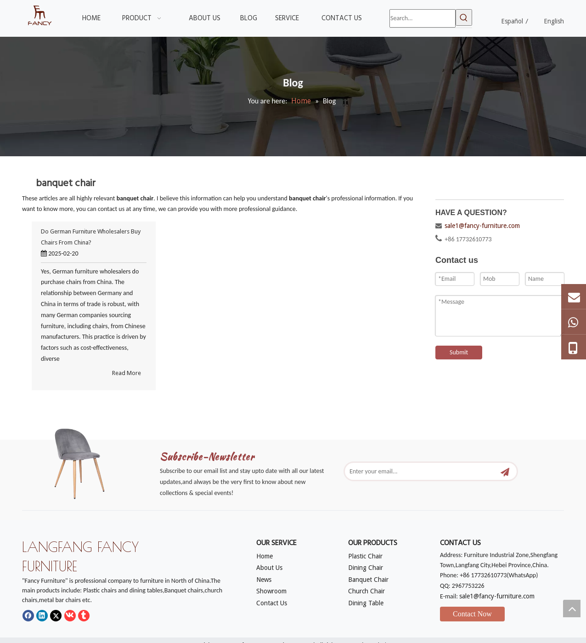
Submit (459, 352)
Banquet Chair (368, 579)
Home (264, 556)
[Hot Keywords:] (464, 17)
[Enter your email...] (421, 471)
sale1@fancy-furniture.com (482, 225)
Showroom (271, 591)
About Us (269, 567)
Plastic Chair (365, 556)
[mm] (86, 461)
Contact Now (472, 614)
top (571, 608)
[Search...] (422, 18)
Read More (126, 373)
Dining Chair (365, 567)
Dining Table (365, 603)
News (263, 579)
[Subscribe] (505, 471)
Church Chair (366, 591)
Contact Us (271, 603)
